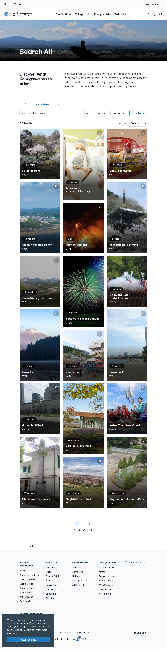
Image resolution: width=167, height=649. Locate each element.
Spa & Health (52, 584)
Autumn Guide (27, 592)
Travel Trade (82, 632)
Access (102, 571)
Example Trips (106, 580)
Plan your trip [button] (102, 14)
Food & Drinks (53, 576)
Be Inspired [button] (121, 14)
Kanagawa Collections (31, 574)
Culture (50, 571)
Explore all (25, 601)
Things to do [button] (82, 14)
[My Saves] (160, 14)
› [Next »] (95, 523)
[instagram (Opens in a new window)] (15, 4)
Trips (57, 103)
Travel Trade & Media (153, 4)
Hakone (76, 576)
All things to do (53, 598)
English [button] (139, 632)
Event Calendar (27, 579)
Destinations (42, 103)
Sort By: (123, 123)
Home (22, 546)
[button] (154, 14)
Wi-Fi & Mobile (106, 584)
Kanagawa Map (80, 580)
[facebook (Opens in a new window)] (5, 4)
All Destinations (80, 584)
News (22, 570)
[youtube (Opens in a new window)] (20, 4)
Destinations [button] (63, 14)
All (26, 103)
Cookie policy (31, 629)
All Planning (105, 593)
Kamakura (77, 571)
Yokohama (77, 567)
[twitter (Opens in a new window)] (10, 4)
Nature (49, 589)
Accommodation (107, 567)
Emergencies (105, 589)
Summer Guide (27, 588)
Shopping (51, 593)
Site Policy (65, 632)
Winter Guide (26, 596)
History (49, 580)
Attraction (51, 567)
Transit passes (106, 576)
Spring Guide (26, 583)
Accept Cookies (28, 639)
